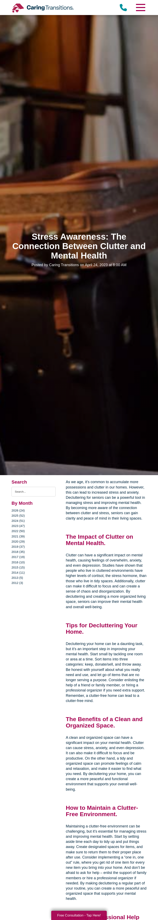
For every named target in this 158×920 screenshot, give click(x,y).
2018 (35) (18, 551)
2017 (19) (18, 557)
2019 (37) (18, 546)
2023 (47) (18, 526)
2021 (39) (18, 536)
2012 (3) (17, 583)
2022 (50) (18, 531)
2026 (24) (18, 510)
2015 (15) (18, 567)
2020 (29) (18, 541)
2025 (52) (18, 515)
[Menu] (140, 7)
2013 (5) (17, 577)
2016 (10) (18, 562)
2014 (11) (18, 572)
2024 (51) (18, 520)
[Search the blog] (34, 492)
